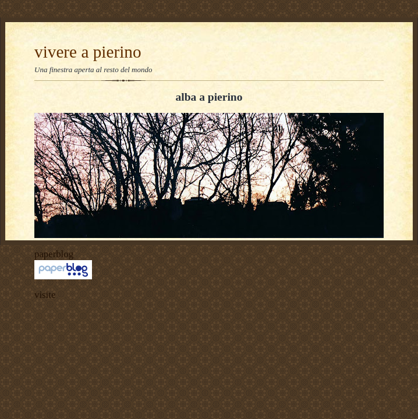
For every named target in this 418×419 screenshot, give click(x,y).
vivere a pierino (87, 51)
